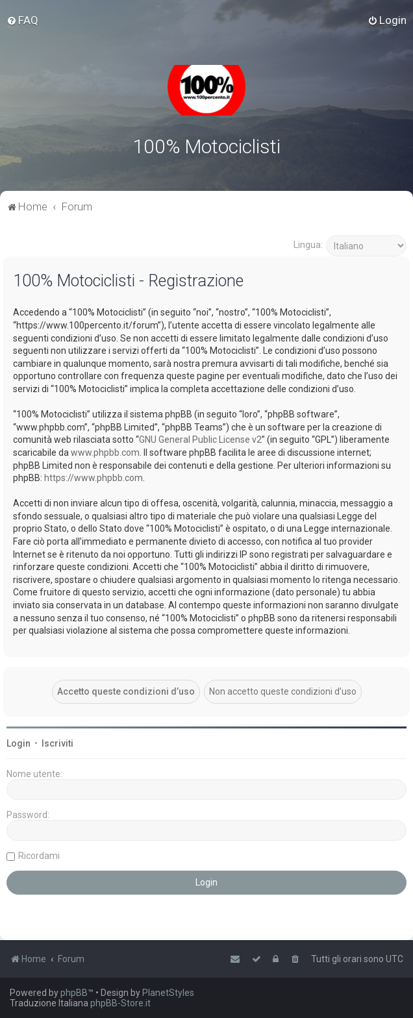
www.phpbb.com (105, 452)
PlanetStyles (168, 992)
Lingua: (308, 245)
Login (18, 743)
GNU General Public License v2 (200, 439)
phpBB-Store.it (120, 1003)
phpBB (74, 992)
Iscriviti (57, 743)
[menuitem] (22, 20)
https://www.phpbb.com (93, 478)
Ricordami (39, 855)
